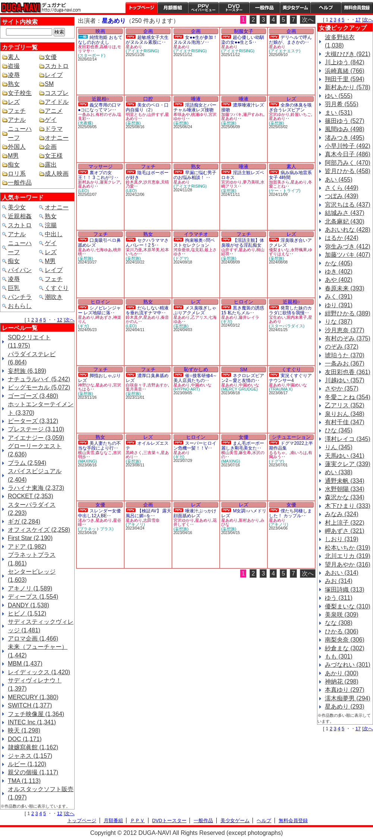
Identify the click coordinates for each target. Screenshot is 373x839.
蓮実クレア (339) (347, 464)
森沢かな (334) (344, 497)
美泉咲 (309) (341, 614)
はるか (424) (341, 238)
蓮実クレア (110, 182)
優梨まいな (279, 249)
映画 (100, 31)
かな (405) (338, 263)
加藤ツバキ (231, 114)
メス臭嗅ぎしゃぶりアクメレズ (194, 310)
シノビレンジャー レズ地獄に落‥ (99, 310)
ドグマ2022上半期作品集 (291, 446)
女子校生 (20, 93)
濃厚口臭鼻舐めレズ (147, 378)
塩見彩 (197, 249)
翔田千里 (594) (344, 79)
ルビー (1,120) (27, 764)
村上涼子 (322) (344, 522)
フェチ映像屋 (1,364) (36, 714)
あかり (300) (341, 673)
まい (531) (338, 112)
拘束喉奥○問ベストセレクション (194, 243)
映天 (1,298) (24, 730)
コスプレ (57, 93)
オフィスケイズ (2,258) (39, 530)
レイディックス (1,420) (39, 672)
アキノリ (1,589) (30, 588)
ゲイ (51, 120)
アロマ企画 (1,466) (33, 638)
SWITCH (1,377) (30, 705)
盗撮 (14, 66)
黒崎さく (134, 452)
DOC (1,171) (25, 739)
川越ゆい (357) (344, 380)
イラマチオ (196, 234)
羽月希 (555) (341, 104)
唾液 (196, 99)
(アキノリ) (135, 524)
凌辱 (14, 75)
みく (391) (338, 296)
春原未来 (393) (344, 288)
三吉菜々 (151, 452)
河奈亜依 (181, 249)
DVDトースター (234, 7)
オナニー (57, 138)
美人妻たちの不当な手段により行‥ (99, 446)
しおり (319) (341, 539)
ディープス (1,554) (33, 596)
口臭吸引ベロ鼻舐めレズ (99, 243)
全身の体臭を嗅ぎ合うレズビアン (290, 107)
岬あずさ (103, 317)
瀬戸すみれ (253, 114)
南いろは (299, 452)
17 (358, 19)
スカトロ (57, 66)
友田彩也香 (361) (347, 372)
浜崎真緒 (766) (344, 71)
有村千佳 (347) (344, 422)
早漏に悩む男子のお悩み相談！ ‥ (194, 175)
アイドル (57, 102)
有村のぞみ (105, 114)
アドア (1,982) (27, 546)
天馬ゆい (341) (344, 456)
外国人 (17, 147)
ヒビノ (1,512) (27, 613)
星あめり (134, 46)
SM (49, 84)
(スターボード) (91, 55)
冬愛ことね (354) (347, 397)
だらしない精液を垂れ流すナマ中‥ (147, 310)
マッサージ (100, 166)
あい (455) (338, 179)
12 (59, 320)
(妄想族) (133, 123)
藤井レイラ (249, 317)
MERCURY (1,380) (33, 697)
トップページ (141, 7)
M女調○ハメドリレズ (243, 513)
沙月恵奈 (151, 182)
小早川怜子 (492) (347, 146)
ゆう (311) (338, 598)
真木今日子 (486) (347, 154)
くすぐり (57, 288)
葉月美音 (134, 389)
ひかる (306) (341, 631)
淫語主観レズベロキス (242, 175)
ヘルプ (325, 7)
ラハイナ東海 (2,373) (36, 488)
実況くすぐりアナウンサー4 (290, 378)
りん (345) (338, 447)
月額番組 (172, 7)
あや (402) (338, 280)
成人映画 (57, 173)
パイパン (20, 270)
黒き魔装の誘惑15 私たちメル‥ (242, 310)
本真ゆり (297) (344, 690)
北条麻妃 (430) (344, 221)
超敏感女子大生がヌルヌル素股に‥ (147, 40)
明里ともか (136, 114)
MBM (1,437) (25, 663)
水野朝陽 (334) (344, 489)
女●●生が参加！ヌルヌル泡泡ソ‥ (195, 40)
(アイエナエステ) (284, 51)
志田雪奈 (151, 520)
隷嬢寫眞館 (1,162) (33, 747)
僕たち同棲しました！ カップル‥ (290, 513)
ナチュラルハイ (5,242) (39, 379)
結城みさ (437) (344, 213)
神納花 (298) (341, 681)
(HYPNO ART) (186, 389)
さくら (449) (341, 188)
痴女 (14, 164)
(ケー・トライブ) (284, 190)
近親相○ (100, 99)
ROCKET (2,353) (30, 496)
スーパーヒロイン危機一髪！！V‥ (194, 446)
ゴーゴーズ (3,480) (33, 396)
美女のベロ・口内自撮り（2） (147, 107)
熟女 (14, 84)
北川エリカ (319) (347, 556)
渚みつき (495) (344, 138)
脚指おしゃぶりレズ (99, 378)
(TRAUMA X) (281, 389)
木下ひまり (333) (347, 506)
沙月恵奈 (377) (344, 330)
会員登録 (357, 7)
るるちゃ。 (279, 452)
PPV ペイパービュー (203, 7)
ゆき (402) (338, 271)
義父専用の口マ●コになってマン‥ (99, 107)
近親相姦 (20, 216)
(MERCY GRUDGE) (239, 389)
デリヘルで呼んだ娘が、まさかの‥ (290, 40)
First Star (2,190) (30, 538)
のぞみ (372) (341, 346)
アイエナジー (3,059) (36, 438)
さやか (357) (341, 388)
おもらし (20, 306)
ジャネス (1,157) (30, 756)
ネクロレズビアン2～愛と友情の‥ (242, 378)
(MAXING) (87, 461)
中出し (54, 234)
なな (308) (338, 623)
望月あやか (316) (347, 564)
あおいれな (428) (347, 229)
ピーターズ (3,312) (33, 421)
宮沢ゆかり (279, 114)
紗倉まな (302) (344, 648)
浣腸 (51, 225)
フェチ (17, 111)
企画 (51, 147)
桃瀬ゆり (199, 114)
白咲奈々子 (136, 385)
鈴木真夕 (134, 182)
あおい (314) (341, 573)
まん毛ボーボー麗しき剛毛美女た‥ (242, 446)
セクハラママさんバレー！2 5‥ (147, 243)
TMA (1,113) (24, 781)
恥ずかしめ (196, 369)
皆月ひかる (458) (347, 171)
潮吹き (54, 297)
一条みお (86, 114)
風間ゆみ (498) (344, 129)
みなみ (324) (341, 514)
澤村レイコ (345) (347, 439)
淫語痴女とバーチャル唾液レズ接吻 (194, 107)
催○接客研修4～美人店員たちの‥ (195, 378)
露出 (51, 164)
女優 (51, 57)
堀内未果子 (296, 317)
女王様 (54, 155)
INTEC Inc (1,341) (32, 722)
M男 (13, 155)
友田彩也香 (88, 46)
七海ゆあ (103, 249)
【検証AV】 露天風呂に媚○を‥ (148, 513)
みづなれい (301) (347, 664)
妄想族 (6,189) (27, 371)
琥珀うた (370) (344, 355)
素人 (14, 57)
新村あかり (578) (347, 87)
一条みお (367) (344, 363)
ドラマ (54, 129)
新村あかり (88, 182)
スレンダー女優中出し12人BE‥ (99, 513)
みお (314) (338, 581)
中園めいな (201, 385)
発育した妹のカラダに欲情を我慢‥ (290, 310)
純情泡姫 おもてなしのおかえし (100, 40)
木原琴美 (151, 249)
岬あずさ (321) (344, 531)
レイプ (54, 75)
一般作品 (264, 7)
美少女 (17, 207)
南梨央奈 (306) (344, 639)
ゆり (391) (338, 305)
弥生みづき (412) (347, 246)
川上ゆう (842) (344, 62)
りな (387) (338, 321)
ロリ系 (17, 173)
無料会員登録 (293, 820)
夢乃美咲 (251, 182)
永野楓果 (299, 249)
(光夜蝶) (85, 123)
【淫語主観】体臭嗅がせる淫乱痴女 (242, 243)
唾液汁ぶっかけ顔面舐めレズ (194, 513)
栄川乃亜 (134, 249)
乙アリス (199, 317)
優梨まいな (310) (347, 606)
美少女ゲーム (295, 7)
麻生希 (245, 452)
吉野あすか (157, 385)
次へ (70, 320)
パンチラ (20, 297)
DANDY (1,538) (28, 605)
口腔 (148, 99)
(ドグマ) (180, 258)
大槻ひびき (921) (347, 54)
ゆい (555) (338, 96)
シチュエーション (291, 437)
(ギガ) (83, 326)
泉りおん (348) (344, 414)
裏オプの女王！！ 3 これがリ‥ (98, 175)
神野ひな (86, 385)
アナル (17, 120)
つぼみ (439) (341, 196)
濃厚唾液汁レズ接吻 (242, 107)
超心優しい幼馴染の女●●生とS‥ (242, 40)
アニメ (54, 111)
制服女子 (243, 31)
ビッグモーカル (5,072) (39, 387)
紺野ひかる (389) (347, 313)
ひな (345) (338, 430)
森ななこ (103, 452)
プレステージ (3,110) (36, 429)
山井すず (155, 114)
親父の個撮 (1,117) (33, 772)
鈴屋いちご (301, 114)
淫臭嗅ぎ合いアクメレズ (290, 243)
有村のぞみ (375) (347, 338)
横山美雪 (86, 452)
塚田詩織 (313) (344, 589)
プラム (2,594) (27, 463)
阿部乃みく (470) (347, 163)
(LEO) (83, 190)
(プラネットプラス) (95, 529)
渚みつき (86, 520)
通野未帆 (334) (344, 481)
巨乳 (14, 288)
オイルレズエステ (147, 446)
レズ (14, 102)
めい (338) (338, 472)
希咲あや (181, 114)
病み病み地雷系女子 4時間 (290, 175)
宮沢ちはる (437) (347, 204)
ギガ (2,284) (24, 521)
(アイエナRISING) (142, 51)
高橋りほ (108, 46)
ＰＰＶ (137, 820)
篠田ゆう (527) (344, 121)
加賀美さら (279, 182)
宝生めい (277, 317)
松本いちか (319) (347, 548)
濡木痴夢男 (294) (347, 698)
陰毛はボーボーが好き (147, 175)
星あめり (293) (344, 706)
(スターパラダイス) (286, 326)
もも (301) (338, 656)
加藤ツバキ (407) (347, 255)
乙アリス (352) (344, 405)
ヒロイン (100, 302)
